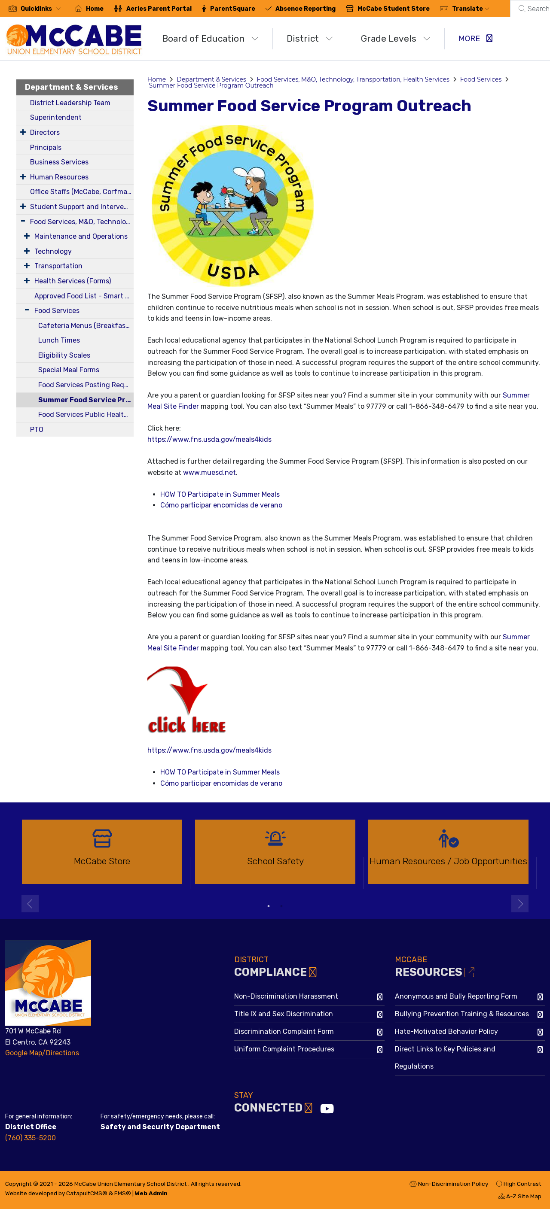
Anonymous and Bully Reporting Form (456, 996)
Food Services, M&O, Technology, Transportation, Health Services (82, 222)
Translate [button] (470, 8)
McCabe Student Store (394, 8)
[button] (42, 8)
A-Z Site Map (519, 1197)
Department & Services (71, 87)
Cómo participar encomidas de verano (221, 505)
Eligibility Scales (64, 355)
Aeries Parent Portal (159, 8)
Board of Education (210, 38)
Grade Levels (396, 38)
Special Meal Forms (68, 370)
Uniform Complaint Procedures (284, 1049)
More (475, 38)
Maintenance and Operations (81, 236)
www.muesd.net (209, 472)
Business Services (59, 162)
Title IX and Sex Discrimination (283, 1014)
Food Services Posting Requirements (86, 385)
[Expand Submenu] (23, 132)
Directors (45, 132)
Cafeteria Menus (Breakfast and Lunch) (86, 326)
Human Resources (59, 177)
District (310, 38)
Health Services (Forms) (72, 281)
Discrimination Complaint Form (284, 1031)
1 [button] (268, 906)
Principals (45, 147)
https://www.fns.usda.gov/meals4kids (209, 439)
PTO (36, 429)
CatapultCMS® (86, 1193)
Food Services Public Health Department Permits (86, 414)
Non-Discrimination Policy (448, 1185)
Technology (53, 251)
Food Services (56, 311)
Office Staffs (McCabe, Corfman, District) (82, 192)
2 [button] (281, 906)
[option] (102, 855)
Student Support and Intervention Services (82, 207)
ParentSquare (232, 8)
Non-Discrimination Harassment (286, 996)
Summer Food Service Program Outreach (86, 400)
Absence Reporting (305, 8)
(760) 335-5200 (30, 1138)
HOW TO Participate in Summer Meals (220, 494)
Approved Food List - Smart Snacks (84, 296)
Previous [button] (30, 903)
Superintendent (56, 117)
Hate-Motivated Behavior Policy (446, 1031)
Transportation (58, 266)
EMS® (122, 1193)
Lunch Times (59, 340)
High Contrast (522, 1183)
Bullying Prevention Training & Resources (462, 1014)
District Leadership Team (70, 103)
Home (95, 8)
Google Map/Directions (42, 1053)
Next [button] (520, 903)
